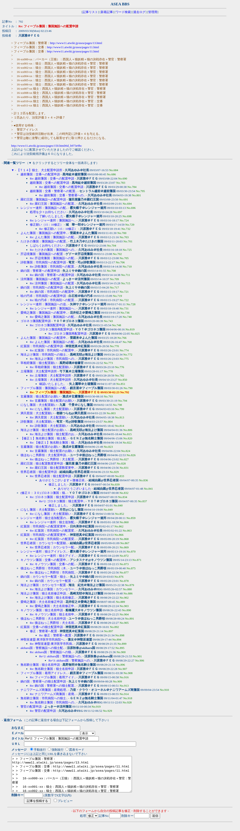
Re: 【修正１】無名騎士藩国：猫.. (53, 442)
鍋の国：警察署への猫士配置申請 (43, 681)
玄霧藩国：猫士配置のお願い (40, 396)
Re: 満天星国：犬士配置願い (49, 417)
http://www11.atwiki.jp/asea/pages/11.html (73, 47)
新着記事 (107, 12)
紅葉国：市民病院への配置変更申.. (44, 526)
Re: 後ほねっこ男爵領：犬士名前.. (53, 622)
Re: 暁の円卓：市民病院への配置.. (53, 300)
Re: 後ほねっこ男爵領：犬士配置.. (53, 459)
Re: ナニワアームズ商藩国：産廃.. (53, 694)
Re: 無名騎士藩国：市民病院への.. (53, 702)
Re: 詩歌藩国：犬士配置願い (49, 425)
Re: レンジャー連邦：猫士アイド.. (53, 555)
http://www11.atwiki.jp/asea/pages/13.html (76, 43)
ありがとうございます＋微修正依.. (62, 480)
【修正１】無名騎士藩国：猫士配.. (44, 438)
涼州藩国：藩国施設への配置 (40, 279)
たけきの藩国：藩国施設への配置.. (44, 241)
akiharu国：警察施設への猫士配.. (42, 648)
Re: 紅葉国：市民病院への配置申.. (53, 350)
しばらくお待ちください (46, 245)
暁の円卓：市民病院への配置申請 (43, 296)
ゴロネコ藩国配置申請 (36, 321)
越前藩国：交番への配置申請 (40, 174)
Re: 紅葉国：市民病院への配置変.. (53, 530)
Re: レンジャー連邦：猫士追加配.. (53, 522)
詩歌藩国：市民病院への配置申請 (43, 262)
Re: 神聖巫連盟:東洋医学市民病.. (51, 643)
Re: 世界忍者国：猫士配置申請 (50, 476)
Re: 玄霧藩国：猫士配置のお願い (52, 400)
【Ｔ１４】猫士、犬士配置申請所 (39, 170)
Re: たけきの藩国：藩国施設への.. (53, 249)
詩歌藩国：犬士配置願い (37, 421)
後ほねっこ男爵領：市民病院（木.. (44, 568)
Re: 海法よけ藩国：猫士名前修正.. (53, 597)
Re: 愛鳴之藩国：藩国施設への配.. (53, 317)
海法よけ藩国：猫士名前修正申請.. (44, 593)
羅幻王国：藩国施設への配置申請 (43, 199)
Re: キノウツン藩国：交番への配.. (53, 564)
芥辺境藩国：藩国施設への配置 (42, 254)
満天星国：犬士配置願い (37, 413)
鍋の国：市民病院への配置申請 (42, 287)
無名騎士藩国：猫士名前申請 (40, 664)
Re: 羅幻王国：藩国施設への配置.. (53, 203)
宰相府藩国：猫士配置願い (39, 363)
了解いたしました (51, 216)
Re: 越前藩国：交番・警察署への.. (62, 195)
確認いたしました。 (52, 384)
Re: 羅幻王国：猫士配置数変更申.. (53, 467)
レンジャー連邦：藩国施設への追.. (44, 304)
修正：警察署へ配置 (43, 631)
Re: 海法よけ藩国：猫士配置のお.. (53, 434)
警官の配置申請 (31, 706)
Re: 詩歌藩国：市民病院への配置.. (53, 266)
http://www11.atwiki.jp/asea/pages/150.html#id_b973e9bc (46, 145)
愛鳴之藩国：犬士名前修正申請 (42, 602)
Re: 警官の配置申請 (43, 710)
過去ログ (139, 12)
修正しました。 (59, 505)
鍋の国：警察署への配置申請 (40, 270)
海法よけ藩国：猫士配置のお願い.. (44, 430)
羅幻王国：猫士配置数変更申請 (42, 463)
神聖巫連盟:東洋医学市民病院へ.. (43, 639)
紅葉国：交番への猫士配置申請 (42, 627)
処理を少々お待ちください (48, 212)
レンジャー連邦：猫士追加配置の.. (44, 518)
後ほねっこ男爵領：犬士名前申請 (43, 618)
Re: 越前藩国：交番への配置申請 (52, 178)
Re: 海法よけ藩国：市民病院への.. (53, 358)
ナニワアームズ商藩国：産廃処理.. (44, 690)
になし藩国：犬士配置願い (39, 405)
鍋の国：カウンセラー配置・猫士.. (44, 576)
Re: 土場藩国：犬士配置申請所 (50, 375)
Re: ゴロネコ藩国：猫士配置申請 (52, 497)
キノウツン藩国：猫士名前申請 (42, 610)
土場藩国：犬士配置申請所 (39, 371)
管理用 (152, 12)
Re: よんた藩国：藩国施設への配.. (53, 237)
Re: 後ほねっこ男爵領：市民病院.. (53, 572)
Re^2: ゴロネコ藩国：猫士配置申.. (62, 501)
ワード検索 (123, 12)
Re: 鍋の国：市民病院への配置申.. (53, 291)
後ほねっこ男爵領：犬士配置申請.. (44, 455)
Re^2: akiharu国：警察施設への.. (60, 656)
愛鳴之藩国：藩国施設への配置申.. (44, 312)
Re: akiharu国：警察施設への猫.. (51, 652)
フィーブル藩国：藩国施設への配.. (44, 388)
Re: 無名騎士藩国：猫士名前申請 (52, 669)
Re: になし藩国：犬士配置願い (50, 409)
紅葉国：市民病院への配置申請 (42, 346)
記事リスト (90, 12)
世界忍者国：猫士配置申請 (39, 472)
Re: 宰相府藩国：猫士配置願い (50, 367)
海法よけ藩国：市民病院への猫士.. (44, 354)
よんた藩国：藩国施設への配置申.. (44, 233)
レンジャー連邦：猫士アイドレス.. (44, 551)
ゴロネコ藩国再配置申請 (55, 329)
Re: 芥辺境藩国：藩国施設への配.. (53, 258)
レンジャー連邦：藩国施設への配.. (44, 208)
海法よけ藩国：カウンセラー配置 (43, 585)
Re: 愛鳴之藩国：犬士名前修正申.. (53, 606)
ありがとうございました (74, 488)
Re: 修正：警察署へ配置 (55, 635)
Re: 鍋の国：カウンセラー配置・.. (53, 581)
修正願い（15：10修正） (46, 224)
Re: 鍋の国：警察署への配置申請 (52, 275)
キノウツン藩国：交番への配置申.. (44, 560)
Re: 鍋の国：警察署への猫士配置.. (53, 685)
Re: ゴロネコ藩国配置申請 (47, 325)
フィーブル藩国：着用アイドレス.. (44, 673)
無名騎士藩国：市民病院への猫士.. (44, 698)
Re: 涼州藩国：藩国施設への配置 (52, 283)
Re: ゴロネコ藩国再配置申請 (67, 333)
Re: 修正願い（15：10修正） (58, 229)
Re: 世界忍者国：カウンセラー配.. (53, 547)
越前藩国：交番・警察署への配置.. (53, 191)
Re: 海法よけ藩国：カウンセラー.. (53, 589)
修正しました (57, 484)
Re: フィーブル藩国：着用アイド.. (53, 677)
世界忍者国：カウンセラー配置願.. (44, 543)
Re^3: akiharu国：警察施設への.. (69, 660)
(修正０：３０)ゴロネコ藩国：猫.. (43, 493)
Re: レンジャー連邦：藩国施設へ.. (53, 220)
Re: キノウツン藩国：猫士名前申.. (53, 614)
